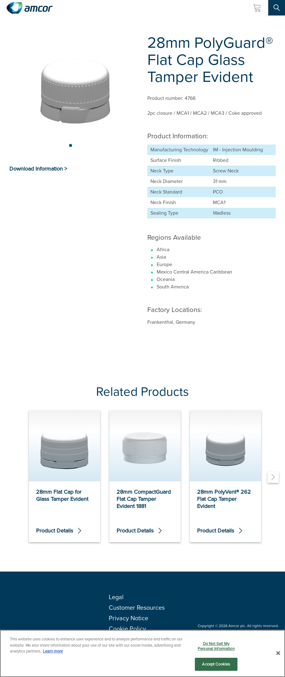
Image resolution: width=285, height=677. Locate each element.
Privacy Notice (128, 618)
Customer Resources (137, 607)
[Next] (273, 477)
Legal (116, 597)
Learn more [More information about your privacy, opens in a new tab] (53, 651)
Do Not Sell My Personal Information (216, 646)
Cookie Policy (127, 628)
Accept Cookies (216, 665)
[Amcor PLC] (29, 8)
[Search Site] (276, 8)
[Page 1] (70, 145)
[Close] (278, 653)
